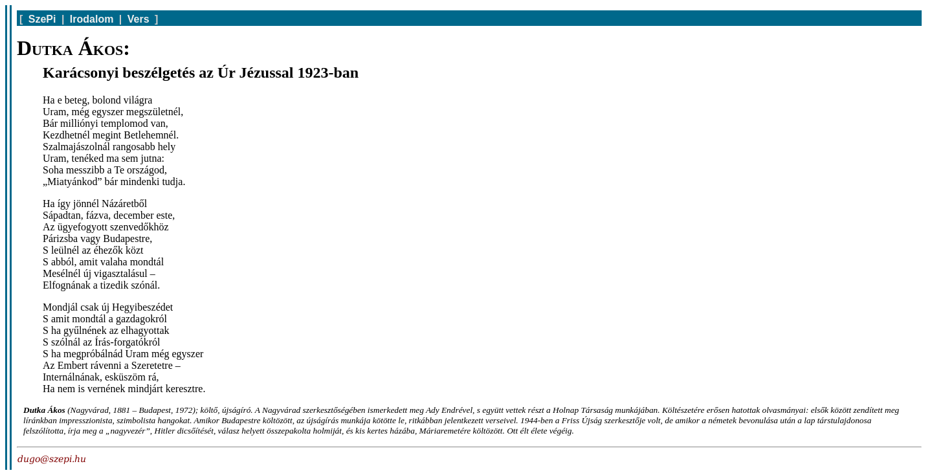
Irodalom (92, 19)
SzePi (42, 19)
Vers (139, 19)
